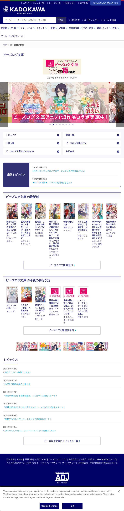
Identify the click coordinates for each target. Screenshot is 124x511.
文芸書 (5, 28)
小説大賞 (10, 145)
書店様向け (73, 463)
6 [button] (67, 124)
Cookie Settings (49, 507)
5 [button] (63, 124)
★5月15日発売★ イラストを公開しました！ (52, 187)
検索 (61, 20)
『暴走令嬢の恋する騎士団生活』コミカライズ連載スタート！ (30, 399)
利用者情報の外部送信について (103, 467)
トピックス (11, 135)
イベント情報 (108, 20)
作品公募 (84, 3)
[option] (62, 102)
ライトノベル (27, 28)
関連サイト (70, 3)
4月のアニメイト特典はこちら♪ (17, 376)
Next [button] (120, 104)
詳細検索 (74, 20)
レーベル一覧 (55, 3)
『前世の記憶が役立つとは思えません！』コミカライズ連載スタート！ (34, 411)
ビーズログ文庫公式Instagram (21, 154)
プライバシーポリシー (50, 467)
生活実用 (89, 28)
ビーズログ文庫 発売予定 (61, 334)
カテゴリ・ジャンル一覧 (33, 3)
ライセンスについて (57, 463)
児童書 (63, 28)
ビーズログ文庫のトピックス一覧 (61, 445)
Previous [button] (4, 104)
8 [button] (73, 124)
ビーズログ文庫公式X (77, 145)
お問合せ (70, 154)
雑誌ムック (104, 28)
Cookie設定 (83, 467)
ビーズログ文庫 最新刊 (61, 269)
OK (72, 507)
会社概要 (11, 463)
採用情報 (29, 463)
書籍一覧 (70, 135)
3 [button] (57, 124)
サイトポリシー (69, 467)
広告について (41, 463)
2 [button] (54, 124)
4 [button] (60, 124)
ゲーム (4, 36)
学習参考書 (75, 28)
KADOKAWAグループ (106, 463)
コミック (41, 28)
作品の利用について (15, 467)
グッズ (11, 36)
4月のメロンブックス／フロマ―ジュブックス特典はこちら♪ (58, 175)
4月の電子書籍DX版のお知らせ (16, 388)
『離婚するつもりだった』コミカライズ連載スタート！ (27, 423)
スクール (19, 36)
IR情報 (20, 463)
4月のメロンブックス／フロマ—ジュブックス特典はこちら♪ (29, 434)
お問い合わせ (32, 467)
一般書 (53, 28)
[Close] (118, 492)
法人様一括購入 (87, 463)
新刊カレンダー (90, 20)
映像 (116, 28)
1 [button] (50, 124)
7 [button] (70, 124)
